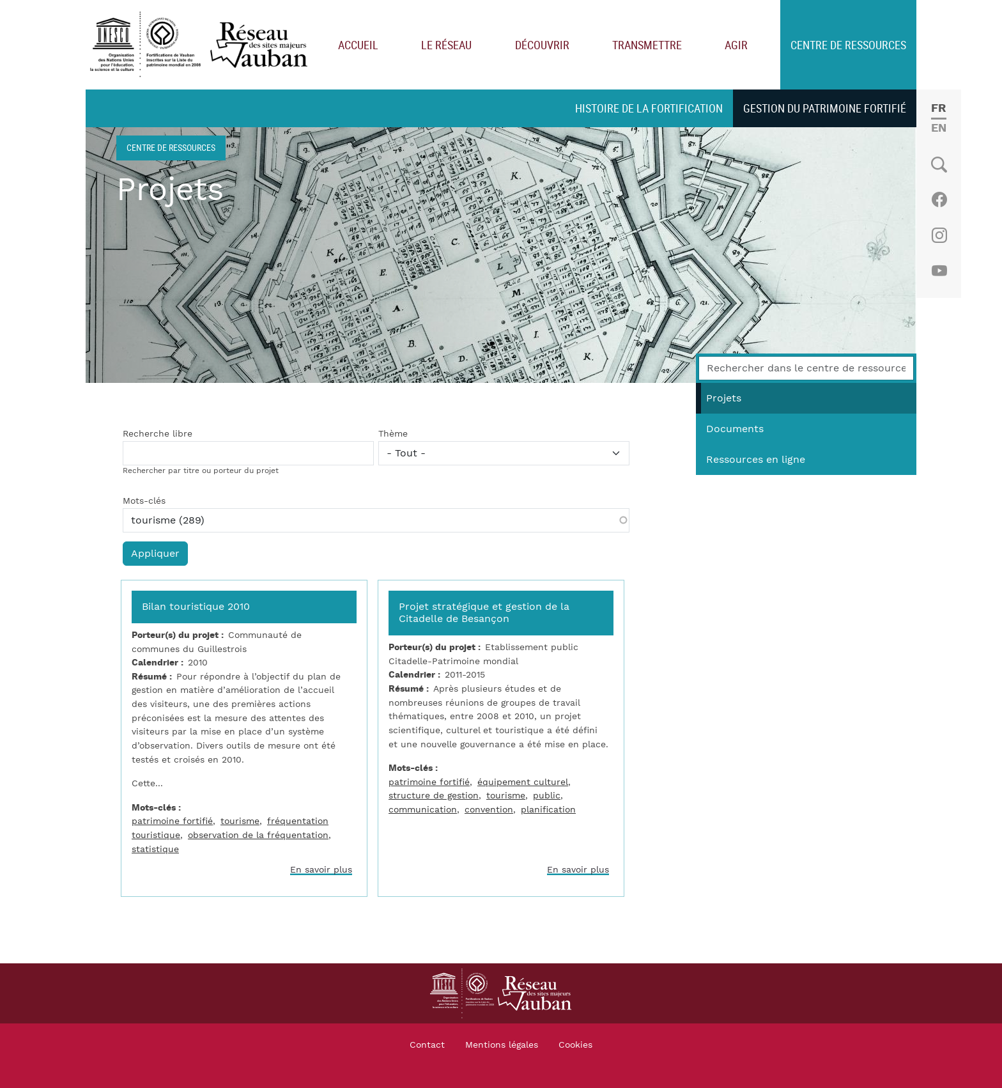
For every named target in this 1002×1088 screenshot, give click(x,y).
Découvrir (542, 44)
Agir (736, 44)
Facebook (939, 199)
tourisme (239, 821)
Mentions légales (501, 1045)
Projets (723, 398)
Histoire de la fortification (649, 108)
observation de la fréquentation (258, 835)
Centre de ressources (848, 44)
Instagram (939, 235)
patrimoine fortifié (172, 821)
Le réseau (446, 44)
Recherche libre (157, 434)
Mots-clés (144, 501)
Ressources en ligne (755, 460)
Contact (427, 1045)
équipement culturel (522, 782)
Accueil (358, 44)
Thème (393, 434)
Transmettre (647, 44)
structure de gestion (434, 795)
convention (489, 809)
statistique (155, 849)
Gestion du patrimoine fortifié (824, 108)
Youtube (939, 271)
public (546, 795)
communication (423, 809)
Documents (735, 429)
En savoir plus (321, 869)
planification (548, 809)
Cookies (575, 1045)
